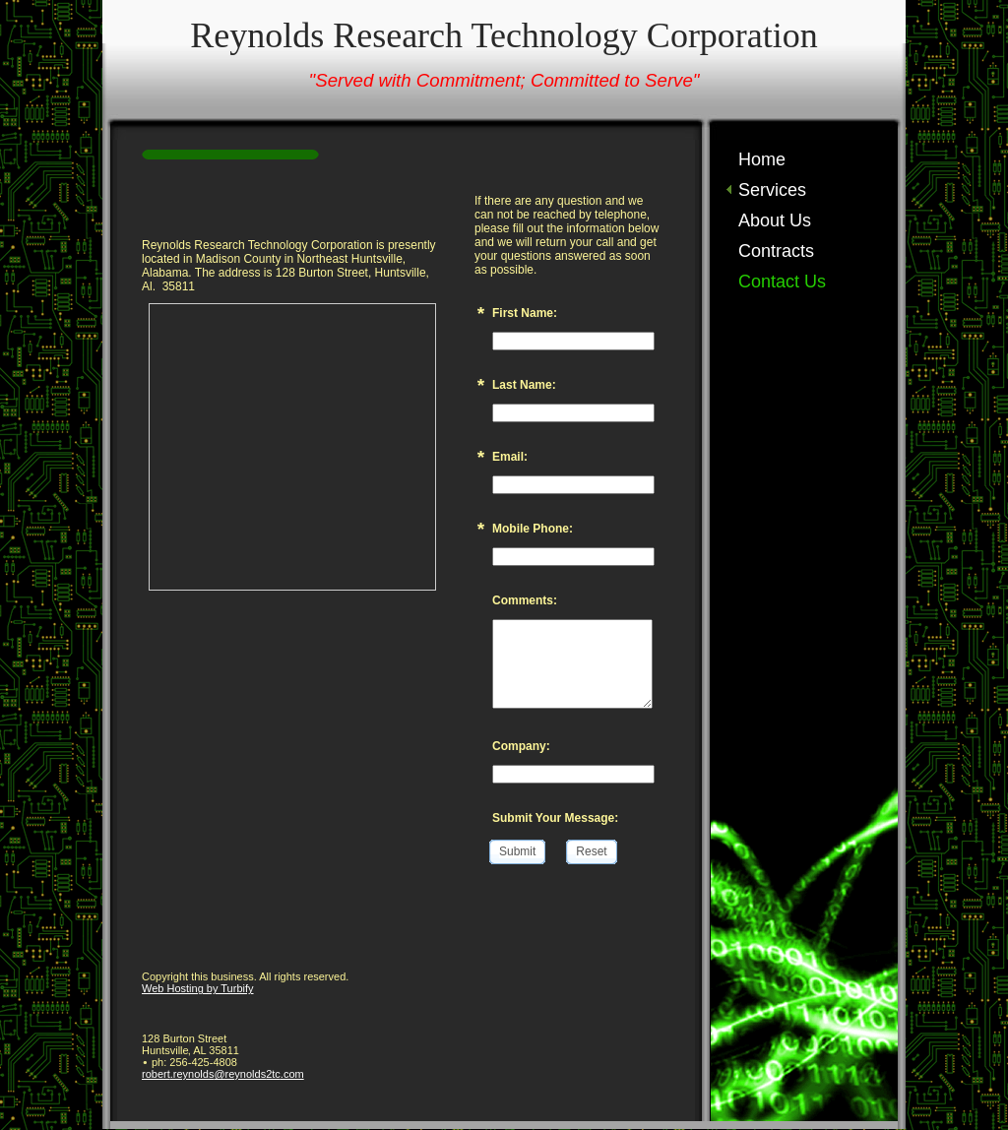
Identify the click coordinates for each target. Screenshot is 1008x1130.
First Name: (524, 313)
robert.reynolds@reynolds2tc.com (223, 1074)
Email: (510, 457)
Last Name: (524, 385)
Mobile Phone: (532, 528)
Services (772, 190)
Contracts (776, 251)
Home (762, 159)
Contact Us (782, 281)
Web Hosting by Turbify (198, 988)
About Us (774, 220)
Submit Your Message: (555, 818)
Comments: (524, 600)
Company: (521, 746)
